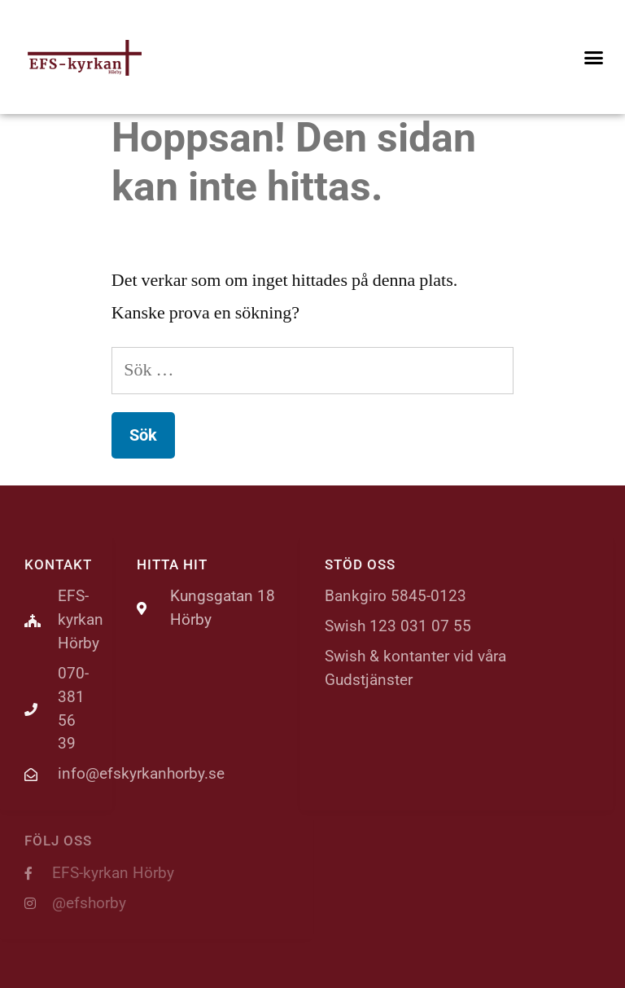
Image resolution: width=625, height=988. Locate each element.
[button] (593, 57)
